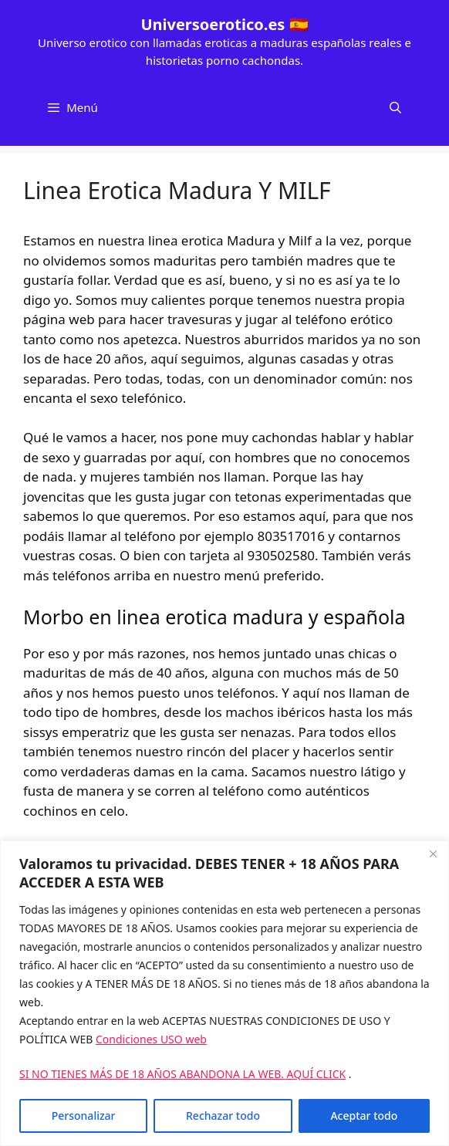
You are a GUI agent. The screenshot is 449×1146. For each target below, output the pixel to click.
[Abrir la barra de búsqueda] (395, 107)
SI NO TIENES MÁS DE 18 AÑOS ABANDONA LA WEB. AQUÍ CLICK (182, 1074)
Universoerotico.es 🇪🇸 (224, 24)
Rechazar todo (223, 1115)
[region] (224, 993)
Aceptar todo (363, 1115)
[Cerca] (433, 853)
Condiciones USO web (151, 1039)
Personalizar (84, 1115)
